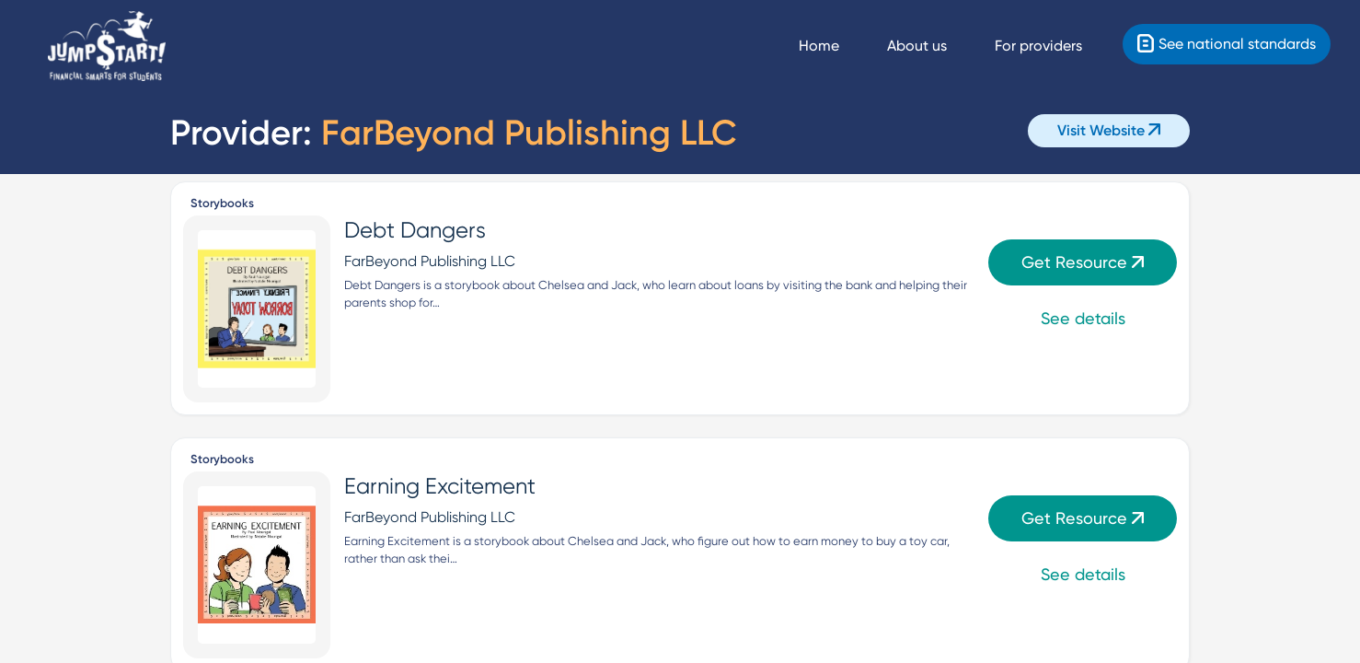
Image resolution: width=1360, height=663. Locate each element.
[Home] (107, 46)
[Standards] (1227, 44)
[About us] (933, 46)
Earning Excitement (440, 486)
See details (1083, 318)
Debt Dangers (415, 230)
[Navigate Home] (835, 46)
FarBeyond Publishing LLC (429, 261)
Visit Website (1108, 130)
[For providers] (1055, 46)
